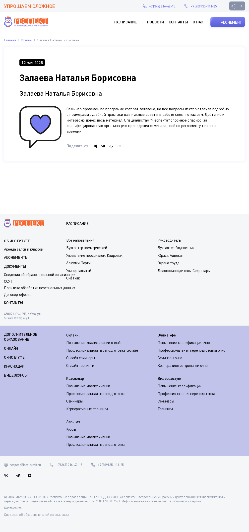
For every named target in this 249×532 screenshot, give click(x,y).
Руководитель (169, 240)
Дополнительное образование (20, 336)
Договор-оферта (18, 294)
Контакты (178, 22)
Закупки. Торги (78, 263)
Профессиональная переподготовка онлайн (102, 350)
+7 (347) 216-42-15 (162, 6)
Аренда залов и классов (23, 249)
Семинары (74, 401)
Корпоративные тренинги (87, 408)
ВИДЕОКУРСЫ (16, 375)
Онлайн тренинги (80, 365)
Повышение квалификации (88, 386)
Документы (15, 266)
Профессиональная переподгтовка (186, 393)
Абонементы (16, 257)
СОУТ (8, 281)
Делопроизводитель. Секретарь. (184, 270)
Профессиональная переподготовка (95, 393)
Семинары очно (170, 357)
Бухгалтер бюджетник (176, 247)
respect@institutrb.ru (132, 6)
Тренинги (165, 408)
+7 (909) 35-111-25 (203, 6)
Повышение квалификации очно (184, 342)
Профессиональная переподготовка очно (191, 350)
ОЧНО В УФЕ (14, 357)
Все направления (80, 240)
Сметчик (73, 278)
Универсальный (78, 270)
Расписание (125, 22)
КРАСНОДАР (14, 366)
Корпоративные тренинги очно (182, 365)
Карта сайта (12, 508)
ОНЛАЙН (11, 348)
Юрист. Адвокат (171, 255)
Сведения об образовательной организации (39, 274)
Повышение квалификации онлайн (94, 342)
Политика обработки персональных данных (39, 287)
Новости (155, 22)
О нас (198, 22)
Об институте (17, 241)
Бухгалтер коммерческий (86, 247)
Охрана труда (169, 263)
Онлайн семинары (80, 357)
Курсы (71, 429)
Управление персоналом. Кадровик (94, 255)
